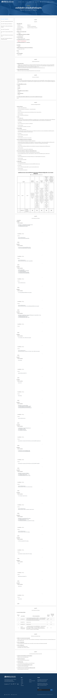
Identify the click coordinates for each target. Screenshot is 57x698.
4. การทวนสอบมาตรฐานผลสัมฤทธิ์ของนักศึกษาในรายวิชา (24, 664)
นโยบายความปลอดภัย (32, 680)
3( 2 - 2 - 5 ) (19, 30)
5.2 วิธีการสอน (19, 155)
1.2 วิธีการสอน (19, 110)
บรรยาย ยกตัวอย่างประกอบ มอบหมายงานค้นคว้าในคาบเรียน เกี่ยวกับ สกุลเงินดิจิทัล (30, 261)
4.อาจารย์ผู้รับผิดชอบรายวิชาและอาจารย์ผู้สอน (23, 34)
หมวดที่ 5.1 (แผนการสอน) (5, 29)
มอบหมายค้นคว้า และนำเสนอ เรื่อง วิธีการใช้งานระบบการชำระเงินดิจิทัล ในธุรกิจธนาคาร (30, 442)
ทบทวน (30, 567)
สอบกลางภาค (30, 386)
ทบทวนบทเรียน (30, 363)
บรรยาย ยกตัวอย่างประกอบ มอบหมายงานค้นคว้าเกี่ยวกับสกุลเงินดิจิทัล (30, 239)
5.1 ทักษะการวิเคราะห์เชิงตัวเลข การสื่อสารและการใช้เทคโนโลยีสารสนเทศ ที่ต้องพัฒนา (29, 152)
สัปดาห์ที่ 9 (18, 402)
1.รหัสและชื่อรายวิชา (19, 23)
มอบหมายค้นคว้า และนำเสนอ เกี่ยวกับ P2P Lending (30, 555)
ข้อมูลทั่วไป (35, 21)
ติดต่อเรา (30, 681)
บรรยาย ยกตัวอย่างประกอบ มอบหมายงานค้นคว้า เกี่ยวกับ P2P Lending (30, 532)
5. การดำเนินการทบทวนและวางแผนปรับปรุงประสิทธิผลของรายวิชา (26, 667)
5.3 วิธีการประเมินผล (20, 158)
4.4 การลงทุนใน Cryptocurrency (30, 499)
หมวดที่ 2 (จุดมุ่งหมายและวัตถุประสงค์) (7, 21)
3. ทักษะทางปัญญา (19, 128)
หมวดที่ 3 (35, 75)
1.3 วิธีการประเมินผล (20, 113)
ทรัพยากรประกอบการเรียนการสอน (35, 636)
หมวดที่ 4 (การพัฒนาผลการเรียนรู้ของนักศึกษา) (6, 27)
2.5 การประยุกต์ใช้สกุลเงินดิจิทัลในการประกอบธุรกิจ (30, 296)
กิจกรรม (19, 235)
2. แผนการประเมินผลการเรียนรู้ (21, 612)
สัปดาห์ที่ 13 (18, 492)
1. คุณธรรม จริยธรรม (20, 106)
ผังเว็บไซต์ (22, 685)
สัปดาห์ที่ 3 (18, 266)
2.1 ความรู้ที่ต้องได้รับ (20, 118)
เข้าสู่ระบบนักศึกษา (7, 694)
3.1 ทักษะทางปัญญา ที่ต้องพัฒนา (22, 129)
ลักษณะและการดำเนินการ (35, 77)
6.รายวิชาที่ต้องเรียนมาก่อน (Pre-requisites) (23, 39)
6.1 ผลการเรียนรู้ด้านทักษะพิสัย (22, 162)
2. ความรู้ (18, 116)
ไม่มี (18, 89)
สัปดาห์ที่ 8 (18, 379)
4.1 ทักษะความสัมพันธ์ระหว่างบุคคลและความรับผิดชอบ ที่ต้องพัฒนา (26, 140)
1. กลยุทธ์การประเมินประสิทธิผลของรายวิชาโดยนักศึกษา (24, 655)
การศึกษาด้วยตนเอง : (21, 93)
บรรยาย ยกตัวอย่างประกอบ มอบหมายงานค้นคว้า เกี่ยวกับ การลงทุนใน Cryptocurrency (30, 510)
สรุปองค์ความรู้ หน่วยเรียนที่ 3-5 (30, 578)
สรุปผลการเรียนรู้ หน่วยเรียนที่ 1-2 (30, 374)
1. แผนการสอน (19, 220)
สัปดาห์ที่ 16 (18, 560)
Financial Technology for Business (32, 27)
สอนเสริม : (19, 88)
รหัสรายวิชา (19, 25)
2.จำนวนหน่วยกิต (19, 29)
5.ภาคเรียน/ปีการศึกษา (20, 37)
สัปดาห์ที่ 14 (18, 515)
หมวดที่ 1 (35, 19)
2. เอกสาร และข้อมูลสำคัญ (20, 642)
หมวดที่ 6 (35, 634)
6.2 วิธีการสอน (19, 165)
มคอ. (21, 684)
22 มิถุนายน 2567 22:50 (21, 49)
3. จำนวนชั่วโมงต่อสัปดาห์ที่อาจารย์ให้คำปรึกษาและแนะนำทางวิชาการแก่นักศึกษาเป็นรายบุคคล (29, 96)
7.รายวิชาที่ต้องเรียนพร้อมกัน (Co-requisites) (23, 42)
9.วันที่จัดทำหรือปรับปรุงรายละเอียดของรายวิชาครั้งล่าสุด (25, 47)
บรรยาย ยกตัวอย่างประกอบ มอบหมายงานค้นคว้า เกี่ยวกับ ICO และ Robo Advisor (30, 487)
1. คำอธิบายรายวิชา (19, 79)
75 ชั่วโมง (19, 94)
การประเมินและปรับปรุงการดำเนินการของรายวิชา (35, 653)
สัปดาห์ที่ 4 (18, 289)
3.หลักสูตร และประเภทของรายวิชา (21, 31)
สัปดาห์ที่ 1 (18, 221)
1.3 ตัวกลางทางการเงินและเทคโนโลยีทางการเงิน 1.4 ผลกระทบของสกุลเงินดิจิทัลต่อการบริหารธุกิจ (30, 250)
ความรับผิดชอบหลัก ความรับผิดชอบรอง (36, 174)
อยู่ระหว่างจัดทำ (20, 54)
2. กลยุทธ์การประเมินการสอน (21, 658)
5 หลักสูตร (19, 33)
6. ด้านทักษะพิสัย (19, 161)
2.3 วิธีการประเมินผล (20, 125)
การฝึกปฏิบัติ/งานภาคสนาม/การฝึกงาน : (23, 90)
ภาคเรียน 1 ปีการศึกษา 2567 (21, 38)
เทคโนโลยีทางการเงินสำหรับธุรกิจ (31, 26)
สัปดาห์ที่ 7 (18, 357)
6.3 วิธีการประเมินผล (20, 168)
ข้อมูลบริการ (37, 1)
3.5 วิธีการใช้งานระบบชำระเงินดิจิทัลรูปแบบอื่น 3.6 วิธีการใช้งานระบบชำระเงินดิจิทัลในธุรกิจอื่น (30, 454)
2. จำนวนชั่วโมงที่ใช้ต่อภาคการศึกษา (21, 84)
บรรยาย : (19, 85)
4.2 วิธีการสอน (20, 144)
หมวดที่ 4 (35, 102)
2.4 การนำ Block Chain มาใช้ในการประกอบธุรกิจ (30, 341)
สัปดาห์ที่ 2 (18, 244)
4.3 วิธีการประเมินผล (20, 147)
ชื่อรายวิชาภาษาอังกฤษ (21, 27)
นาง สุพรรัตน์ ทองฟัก (20, 35)
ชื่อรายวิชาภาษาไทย (20, 26)
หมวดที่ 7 (35, 651)
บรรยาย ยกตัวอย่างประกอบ (30, 284)
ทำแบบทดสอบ (30, 397)
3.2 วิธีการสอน (19, 133)
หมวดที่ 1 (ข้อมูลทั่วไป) (4, 19)
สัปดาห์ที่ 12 (18, 470)
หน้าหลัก (22, 679)
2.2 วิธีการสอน (19, 122)
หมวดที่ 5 (35, 216)
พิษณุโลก (19, 46)
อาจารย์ (22, 681)
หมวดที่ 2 (35, 59)
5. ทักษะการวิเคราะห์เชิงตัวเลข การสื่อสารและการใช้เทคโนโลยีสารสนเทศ (26, 150)
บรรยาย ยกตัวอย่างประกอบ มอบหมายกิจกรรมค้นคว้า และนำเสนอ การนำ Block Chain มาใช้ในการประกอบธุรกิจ (30, 352)
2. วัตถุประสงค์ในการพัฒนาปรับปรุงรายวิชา (23, 69)
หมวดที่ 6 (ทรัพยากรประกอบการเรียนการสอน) (7, 36)
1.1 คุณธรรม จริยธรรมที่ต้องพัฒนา (22, 107)
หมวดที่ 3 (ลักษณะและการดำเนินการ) (6, 23)
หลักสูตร (22, 683)
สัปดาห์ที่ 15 (18, 537)
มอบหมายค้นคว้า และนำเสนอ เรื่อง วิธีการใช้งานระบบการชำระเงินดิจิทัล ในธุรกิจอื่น (30, 465)
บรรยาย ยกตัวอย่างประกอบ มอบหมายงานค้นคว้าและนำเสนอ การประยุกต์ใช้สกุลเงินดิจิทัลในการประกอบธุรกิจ (30, 306)
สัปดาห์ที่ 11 (18, 447)
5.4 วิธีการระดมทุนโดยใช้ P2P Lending (30, 544)
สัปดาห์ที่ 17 (18, 583)
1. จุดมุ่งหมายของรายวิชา (20, 63)
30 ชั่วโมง (19, 86)
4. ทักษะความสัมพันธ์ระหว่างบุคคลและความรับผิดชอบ (24, 139)
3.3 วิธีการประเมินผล (20, 136)
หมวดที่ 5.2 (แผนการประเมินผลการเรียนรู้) (7, 32)
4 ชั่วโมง (21, 233)
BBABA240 (29, 25)
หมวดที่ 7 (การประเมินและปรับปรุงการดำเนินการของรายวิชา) (6, 39)
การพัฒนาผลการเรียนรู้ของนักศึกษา (35, 104)
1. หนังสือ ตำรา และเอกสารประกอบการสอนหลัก (23, 638)
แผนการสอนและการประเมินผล (36, 218)
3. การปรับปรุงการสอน (20, 661)
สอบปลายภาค (30, 589)
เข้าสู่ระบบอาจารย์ (14, 694)
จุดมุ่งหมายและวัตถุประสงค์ (35, 61)
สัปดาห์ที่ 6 (18, 334)
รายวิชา (22, 680)
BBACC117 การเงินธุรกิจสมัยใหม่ (22, 41)
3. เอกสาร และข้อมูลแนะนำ (20, 645)
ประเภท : (18, 50)
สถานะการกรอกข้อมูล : (20, 53)
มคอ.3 (18, 52)
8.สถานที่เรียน (18, 45)
